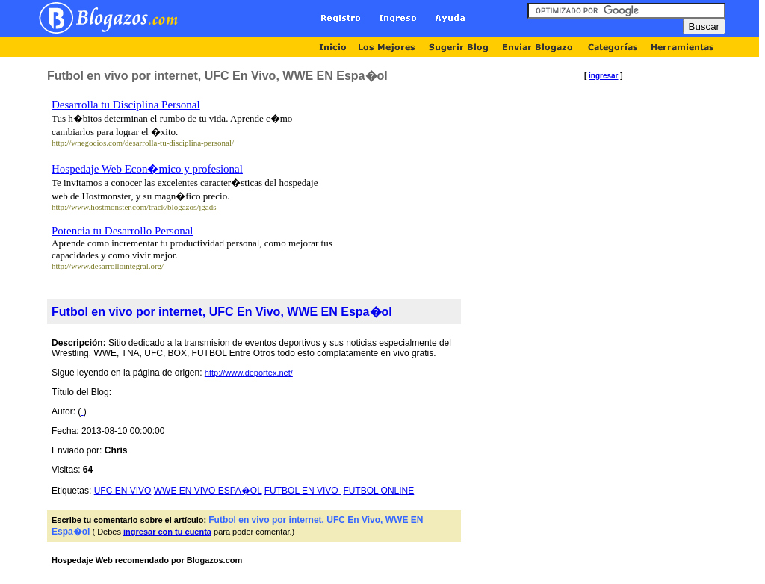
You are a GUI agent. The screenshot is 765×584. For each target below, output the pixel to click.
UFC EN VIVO (123, 490)
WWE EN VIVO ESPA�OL (208, 490)
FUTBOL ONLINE (378, 490)
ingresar (603, 76)
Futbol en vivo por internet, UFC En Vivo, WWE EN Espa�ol (222, 311)
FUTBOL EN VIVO (302, 490)
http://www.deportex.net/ (249, 372)
